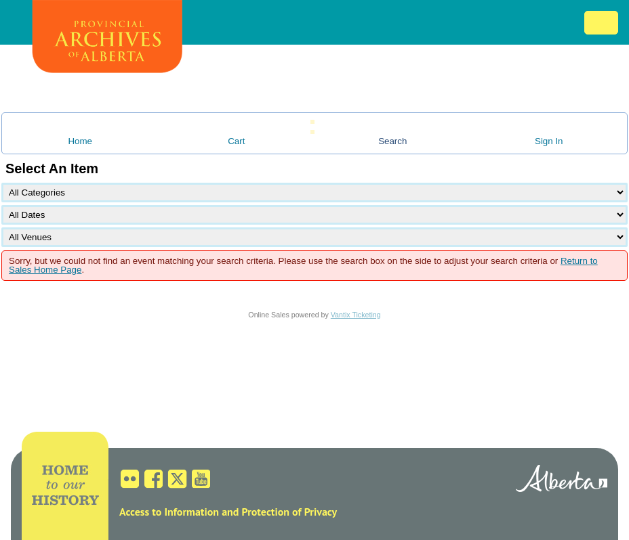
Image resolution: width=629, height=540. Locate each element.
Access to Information (169, 511)
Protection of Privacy (289, 511)
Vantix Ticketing (356, 315)
